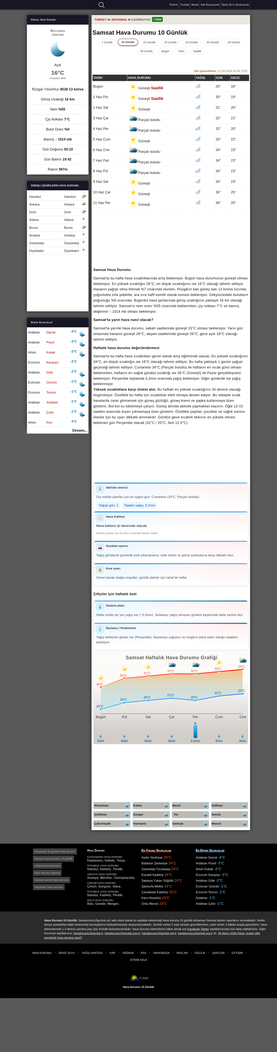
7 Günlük (107, 42)
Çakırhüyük (112, 823)
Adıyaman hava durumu (48, 887)
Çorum (91, 886)
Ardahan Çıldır (206, 903)
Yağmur (128, 952)
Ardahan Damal (206, 857)
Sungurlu (104, 886)
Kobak (50, 352)
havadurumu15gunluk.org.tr (195, 933)
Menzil (230, 823)
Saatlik (197, 51)
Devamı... (80, 430)
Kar (112, 952)
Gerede (100, 903)
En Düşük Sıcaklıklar (210, 850)
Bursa (57, 227)
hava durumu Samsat (47, 872)
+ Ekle (157, 19)
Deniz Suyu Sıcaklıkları (235, 4)
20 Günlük (170, 42)
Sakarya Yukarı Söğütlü (158, 880)
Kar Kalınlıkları (210, 4)
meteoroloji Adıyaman (47, 865)
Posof (50, 342)
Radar (195, 4)
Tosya (121, 860)
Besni (191, 805)
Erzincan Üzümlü (207, 886)
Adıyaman (112, 805)
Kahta (151, 805)
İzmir (57, 212)
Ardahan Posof (206, 863)
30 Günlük (213, 42)
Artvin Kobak (204, 869)
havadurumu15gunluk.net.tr (159, 933)
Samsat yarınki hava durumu (51, 880)
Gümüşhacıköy (124, 877)
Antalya (57, 235)
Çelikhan (112, 814)
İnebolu (110, 860)
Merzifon (106, 877)
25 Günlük (191, 42)
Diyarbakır (57, 251)
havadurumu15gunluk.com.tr (122, 933)
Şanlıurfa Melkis (153, 886)
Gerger (151, 814)
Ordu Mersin (150, 903)
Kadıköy (105, 869)
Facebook (193, 929)
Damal (50, 332)
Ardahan (52, 402)
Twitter (205, 929)
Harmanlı (151, 823)
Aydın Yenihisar (152, 857)
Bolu (90, 903)
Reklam (182, 952)
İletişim (237, 952)
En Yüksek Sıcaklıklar (156, 850)
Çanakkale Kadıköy (155, 892)
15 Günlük (149, 42)
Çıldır (50, 412)
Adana (57, 220)
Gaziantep (57, 243)
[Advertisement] (170, 455)
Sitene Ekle (138, 959)
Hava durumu (40, 4)
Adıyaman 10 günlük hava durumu (54, 851)
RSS (143, 952)
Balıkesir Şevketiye (155, 863)
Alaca (116, 886)
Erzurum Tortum (207, 892)
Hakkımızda (161, 952)
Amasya (92, 877)
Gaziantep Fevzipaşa (156, 869)
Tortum (51, 392)
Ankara (57, 204)
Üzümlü (51, 382)
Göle (49, 372)
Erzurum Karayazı (208, 875)
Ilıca (49, 422)
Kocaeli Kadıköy (153, 875)
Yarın (181, 51)
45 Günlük (234, 42)
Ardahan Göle (205, 880)
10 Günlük (127, 42)
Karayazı (52, 362)
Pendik (117, 869)
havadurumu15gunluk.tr (88, 933)
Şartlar (218, 952)
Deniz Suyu (66, 952)
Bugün (165, 51)
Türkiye (173, 4)
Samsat (191, 823)
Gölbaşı (230, 805)
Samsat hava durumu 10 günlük (53, 858)
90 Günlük (146, 51)
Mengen (113, 903)
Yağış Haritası (92, 952)
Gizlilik (199, 952)
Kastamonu (95, 860)
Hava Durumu (42, 952)
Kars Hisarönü (151, 898)
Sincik (230, 814)
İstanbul (57, 197)
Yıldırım (184, 4)
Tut (191, 814)
